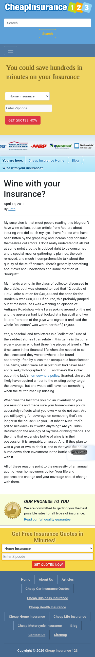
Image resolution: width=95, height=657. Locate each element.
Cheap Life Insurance (69, 616)
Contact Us (36, 635)
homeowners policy (44, 375)
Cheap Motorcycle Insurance (40, 626)
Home (25, 579)
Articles (68, 579)
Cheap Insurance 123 (48, 8)
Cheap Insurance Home (46, 160)
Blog (75, 160)
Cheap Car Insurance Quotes (48, 588)
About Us (46, 579)
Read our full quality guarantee (47, 519)
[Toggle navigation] (10, 50)
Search (47, 33)
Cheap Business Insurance (47, 598)
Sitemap (60, 635)
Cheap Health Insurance (47, 607)
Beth (11, 209)
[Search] (47, 23)
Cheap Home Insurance (27, 616)
